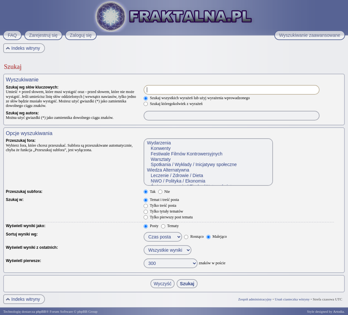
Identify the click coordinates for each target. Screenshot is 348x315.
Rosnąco (193, 236)
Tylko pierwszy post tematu (168, 217)
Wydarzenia (208, 143)
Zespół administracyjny (255, 299)
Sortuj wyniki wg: (22, 234)
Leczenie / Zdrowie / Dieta (208, 175)
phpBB (41, 311)
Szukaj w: (15, 199)
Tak (150, 191)
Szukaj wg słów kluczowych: (32, 87)
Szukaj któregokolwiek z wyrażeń (173, 103)
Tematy (170, 226)
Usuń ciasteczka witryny (292, 299)
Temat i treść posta (161, 199)
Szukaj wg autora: (22, 113)
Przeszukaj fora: (21, 140)
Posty (151, 226)
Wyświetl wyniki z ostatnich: (32, 247)
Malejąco (216, 236)
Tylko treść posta (160, 205)
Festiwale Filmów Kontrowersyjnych (208, 154)
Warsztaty (208, 159)
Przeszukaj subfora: (24, 191)
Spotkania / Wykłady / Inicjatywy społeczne (208, 164)
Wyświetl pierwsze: (23, 260)
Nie (164, 191)
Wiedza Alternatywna (208, 170)
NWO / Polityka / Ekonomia (208, 181)
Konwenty (208, 148)
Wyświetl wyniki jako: (25, 226)
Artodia (338, 311)
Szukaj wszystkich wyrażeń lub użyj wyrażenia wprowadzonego (197, 98)
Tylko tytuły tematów (163, 211)
